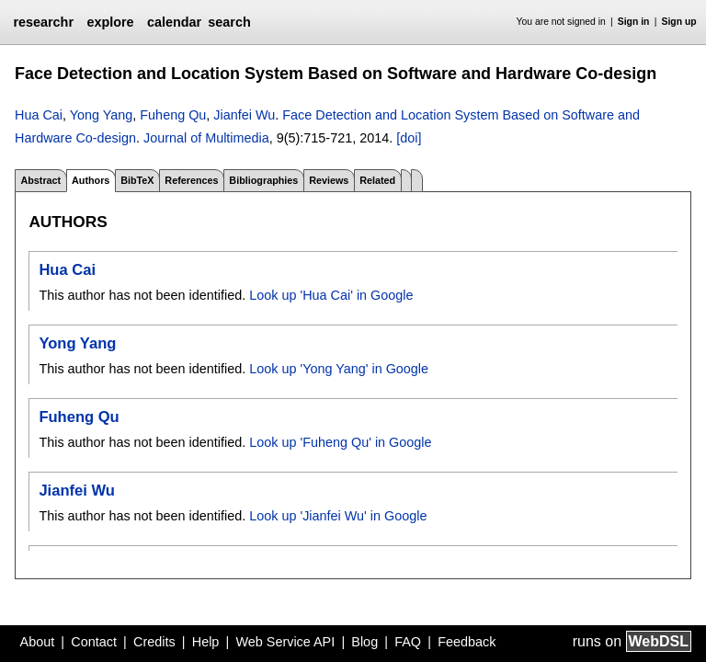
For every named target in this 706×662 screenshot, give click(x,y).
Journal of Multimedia (206, 138)
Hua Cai (39, 115)
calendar (174, 22)
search (229, 22)
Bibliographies (263, 180)
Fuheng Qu (173, 115)
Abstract (40, 180)
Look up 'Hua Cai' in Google (331, 295)
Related (377, 180)
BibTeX (137, 180)
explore (109, 22)
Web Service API (285, 641)
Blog (364, 641)
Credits (154, 641)
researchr (43, 22)
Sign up (679, 22)
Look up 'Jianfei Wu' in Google (338, 515)
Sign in (634, 22)
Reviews (328, 180)
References (191, 180)
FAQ (407, 641)
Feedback (466, 641)
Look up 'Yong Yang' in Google (338, 368)
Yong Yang (101, 115)
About (37, 641)
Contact (94, 641)
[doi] (408, 138)
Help (206, 641)
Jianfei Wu (244, 115)
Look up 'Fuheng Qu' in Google (340, 442)
